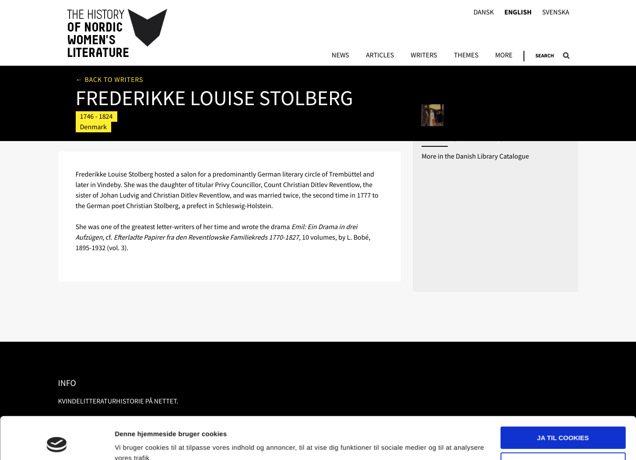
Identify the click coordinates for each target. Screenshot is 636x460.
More (504, 56)
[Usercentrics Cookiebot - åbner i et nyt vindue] (56, 442)
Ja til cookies (563, 398)
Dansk (484, 12)
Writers (424, 56)
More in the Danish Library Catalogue (475, 156)
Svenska (555, 12)
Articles (380, 56)
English (517, 12)
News (340, 56)
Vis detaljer (132, 442)
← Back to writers (110, 79)
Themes (466, 56)
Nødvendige (563, 423)
